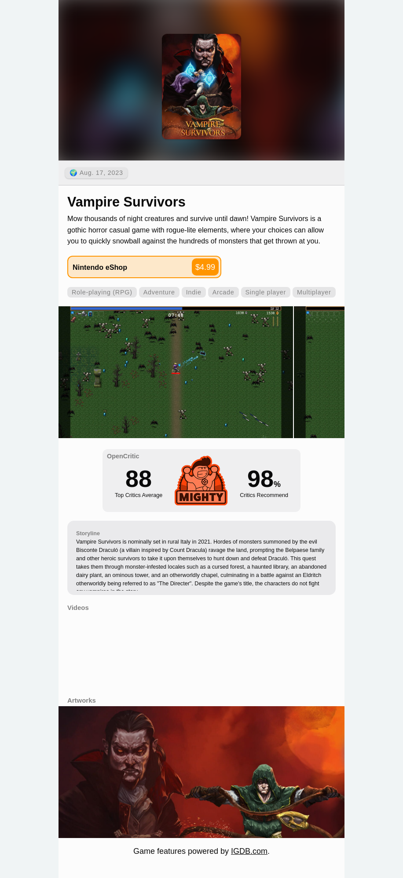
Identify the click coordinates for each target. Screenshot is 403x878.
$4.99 (205, 267)
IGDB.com (249, 851)
